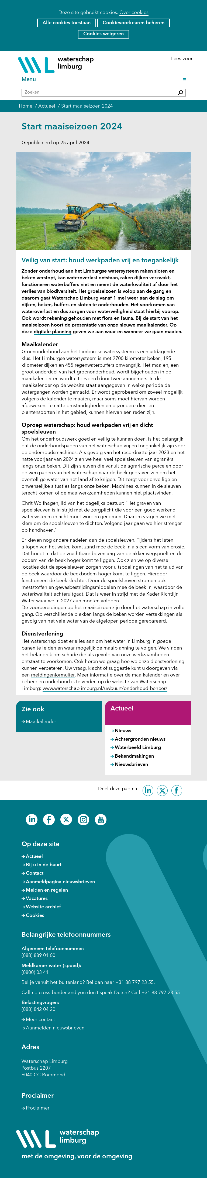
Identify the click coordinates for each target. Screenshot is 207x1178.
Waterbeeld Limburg (138, 747)
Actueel (122, 709)
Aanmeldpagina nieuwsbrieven (60, 882)
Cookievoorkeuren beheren (133, 22)
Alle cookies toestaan (67, 22)
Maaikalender (41, 721)
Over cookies (134, 12)
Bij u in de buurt (43, 865)
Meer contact (40, 1019)
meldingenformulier (53, 675)
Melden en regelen (47, 890)
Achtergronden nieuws (140, 739)
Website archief (43, 907)
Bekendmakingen (134, 756)
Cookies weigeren (103, 34)
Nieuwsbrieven (131, 764)
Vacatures (37, 898)
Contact (34, 873)
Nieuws (123, 731)
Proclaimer (37, 1108)
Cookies (35, 915)
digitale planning (52, 332)
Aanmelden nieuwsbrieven (55, 1028)
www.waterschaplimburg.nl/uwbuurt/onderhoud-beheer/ (105, 689)
